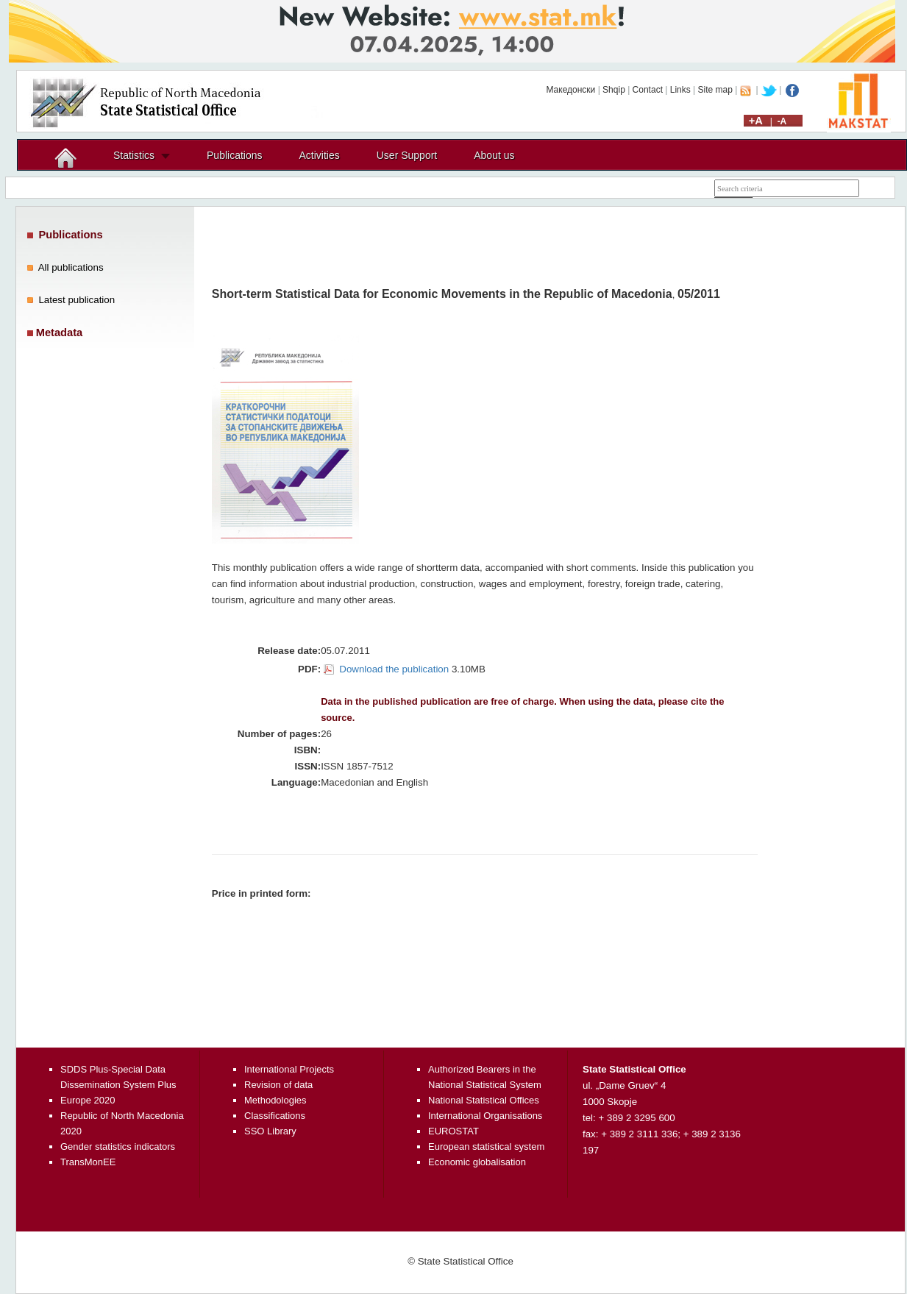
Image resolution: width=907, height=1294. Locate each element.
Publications (235, 155)
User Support (407, 155)
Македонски (570, 90)
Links (680, 90)
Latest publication (76, 299)
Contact (648, 90)
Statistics (133, 155)
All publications (71, 267)
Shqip (613, 90)
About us (494, 155)
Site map (715, 90)
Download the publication (394, 669)
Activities (319, 155)
